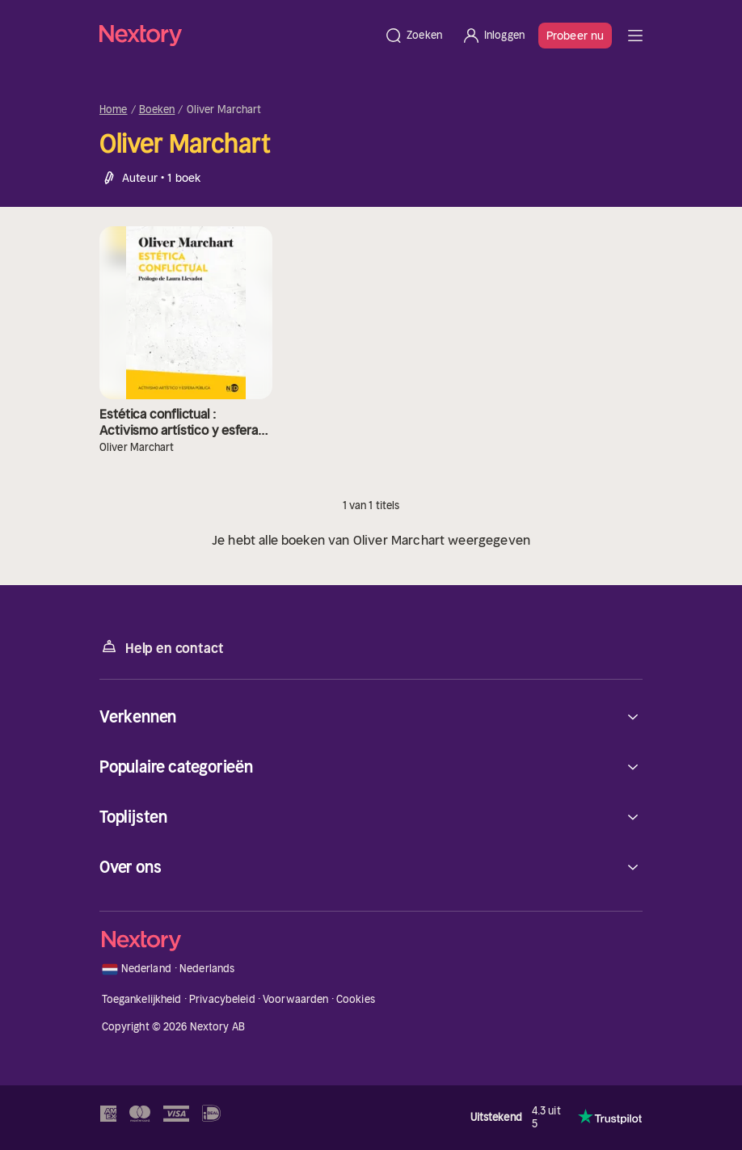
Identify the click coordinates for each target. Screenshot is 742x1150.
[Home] (236, 35)
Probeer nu (575, 35)
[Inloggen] (493, 35)
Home (113, 109)
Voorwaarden (295, 999)
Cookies (355, 999)
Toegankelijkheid (142, 999)
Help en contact (161, 647)
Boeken (157, 109)
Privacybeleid (222, 999)
